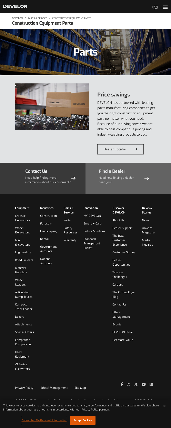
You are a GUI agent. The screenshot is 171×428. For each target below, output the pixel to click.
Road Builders (24, 260)
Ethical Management (121, 314)
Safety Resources (71, 230)
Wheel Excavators (22, 230)
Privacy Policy (24, 388)
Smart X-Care (93, 223)
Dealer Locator (115, 149)
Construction (48, 216)
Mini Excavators (22, 242)
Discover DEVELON (118, 210)
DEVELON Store (122, 332)
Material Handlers (21, 270)
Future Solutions (94, 231)
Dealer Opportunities (121, 262)
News (145, 220)
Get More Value (122, 340)
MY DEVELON (92, 216)
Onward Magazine (148, 230)
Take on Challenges (119, 274)
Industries (46, 208)
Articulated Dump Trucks (23, 294)
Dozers (19, 317)
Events (116, 324)
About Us (118, 220)
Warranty (70, 240)
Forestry (46, 223)
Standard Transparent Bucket (92, 243)
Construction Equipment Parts (71, 18)
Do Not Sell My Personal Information (44, 420)
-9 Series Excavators (22, 366)
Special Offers (24, 332)
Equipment (22, 208)
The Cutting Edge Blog (123, 294)
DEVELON (17, 18)
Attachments (23, 324)
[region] (85, 414)
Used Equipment (22, 354)
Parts (67, 220)
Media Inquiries (147, 242)
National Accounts (46, 261)
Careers (117, 285)
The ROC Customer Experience (119, 240)
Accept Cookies (82, 420)
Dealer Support (122, 228)
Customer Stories (123, 252)
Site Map (80, 388)
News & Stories (147, 210)
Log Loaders (23, 252)
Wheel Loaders (20, 282)
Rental (44, 239)
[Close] (164, 406)
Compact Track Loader (23, 307)
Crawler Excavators (22, 218)
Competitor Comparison (23, 342)
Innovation (91, 208)
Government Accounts (48, 249)
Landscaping (48, 231)
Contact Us (119, 304)
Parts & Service (37, 18)
